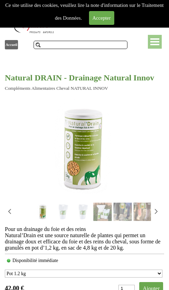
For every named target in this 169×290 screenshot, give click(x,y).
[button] (156, 211)
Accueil (11, 45)
